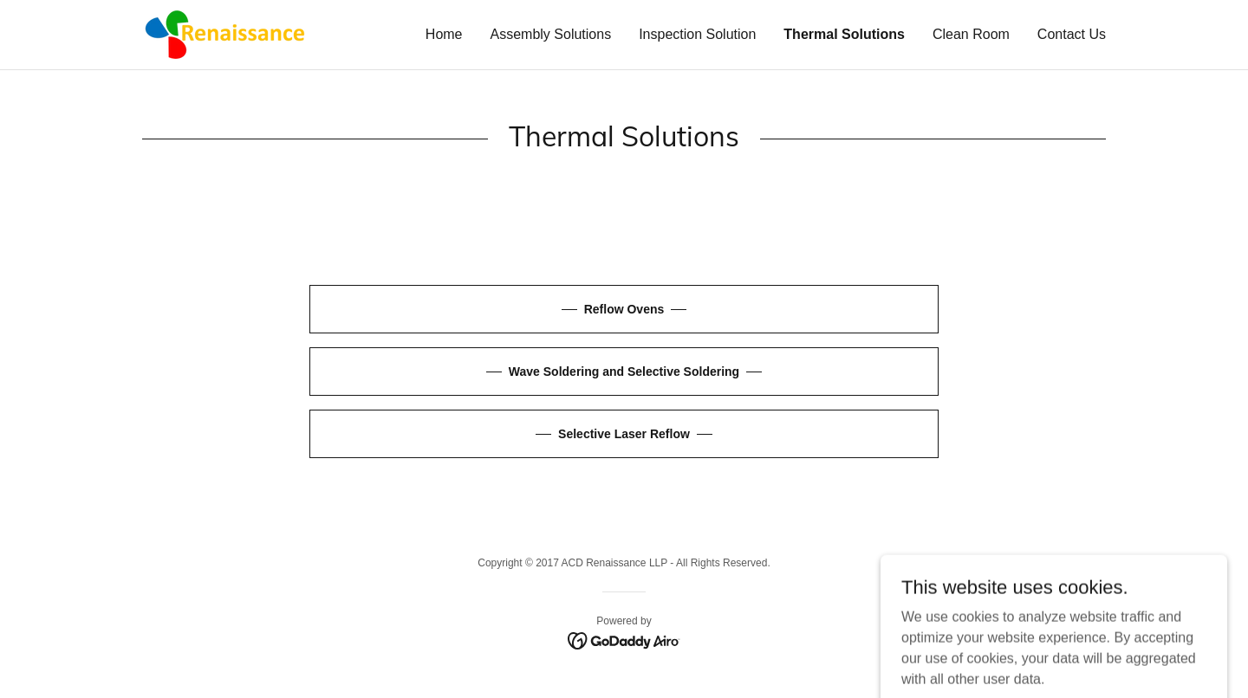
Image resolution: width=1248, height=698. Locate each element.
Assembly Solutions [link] (551, 34)
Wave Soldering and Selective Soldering (624, 371)
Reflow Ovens (624, 309)
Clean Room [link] (971, 34)
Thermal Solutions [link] (844, 34)
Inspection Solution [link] (697, 34)
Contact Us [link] (1071, 34)
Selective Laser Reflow (624, 434)
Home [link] (444, 34)
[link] (224, 33)
